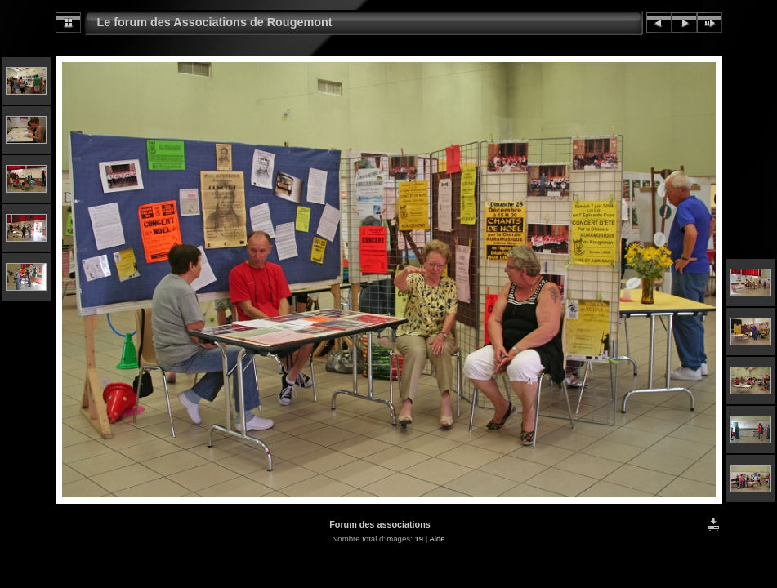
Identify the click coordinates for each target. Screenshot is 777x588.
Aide (436, 538)
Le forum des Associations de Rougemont (215, 22)
